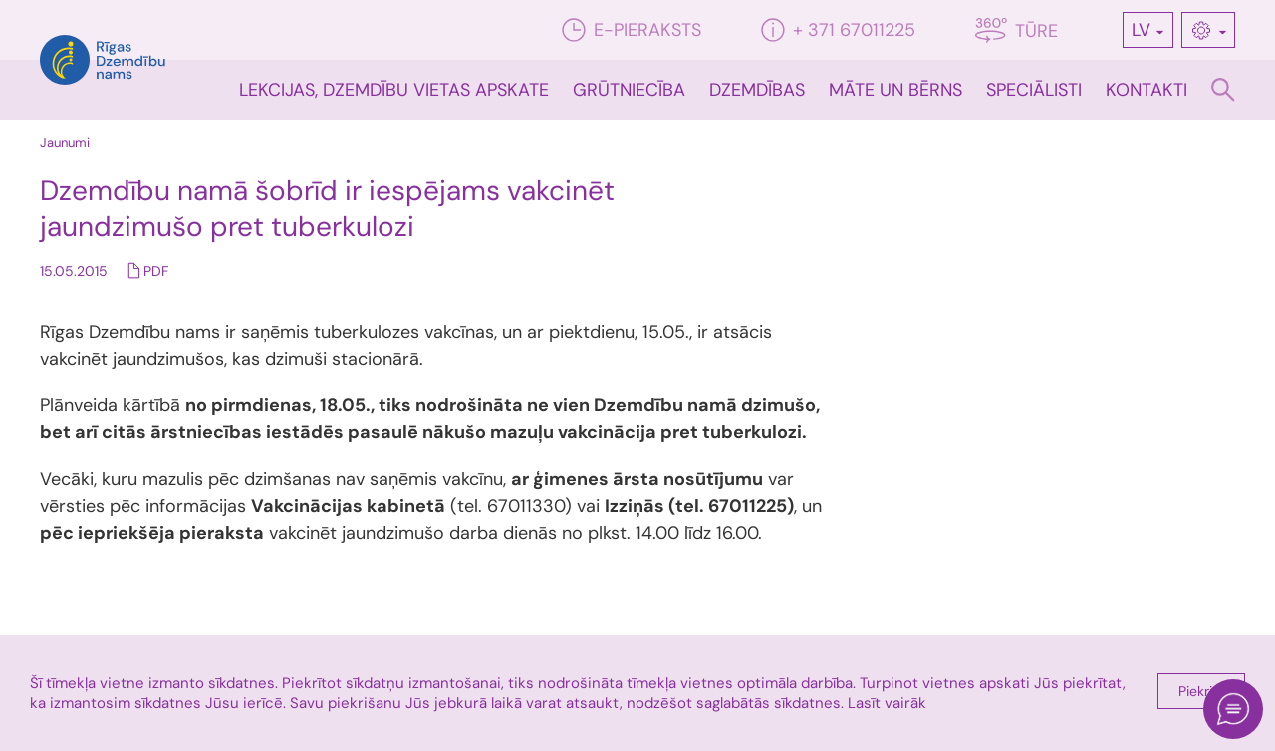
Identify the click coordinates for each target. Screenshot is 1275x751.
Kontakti (1146, 90)
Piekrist (1201, 691)
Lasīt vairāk (887, 703)
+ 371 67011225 (838, 30)
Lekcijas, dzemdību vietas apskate (394, 90)
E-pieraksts (631, 30)
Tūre (1016, 30)
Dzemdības (757, 90)
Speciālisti (1034, 90)
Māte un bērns (895, 90)
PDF (155, 271)
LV (1141, 30)
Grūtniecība (629, 90)
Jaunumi (65, 142)
